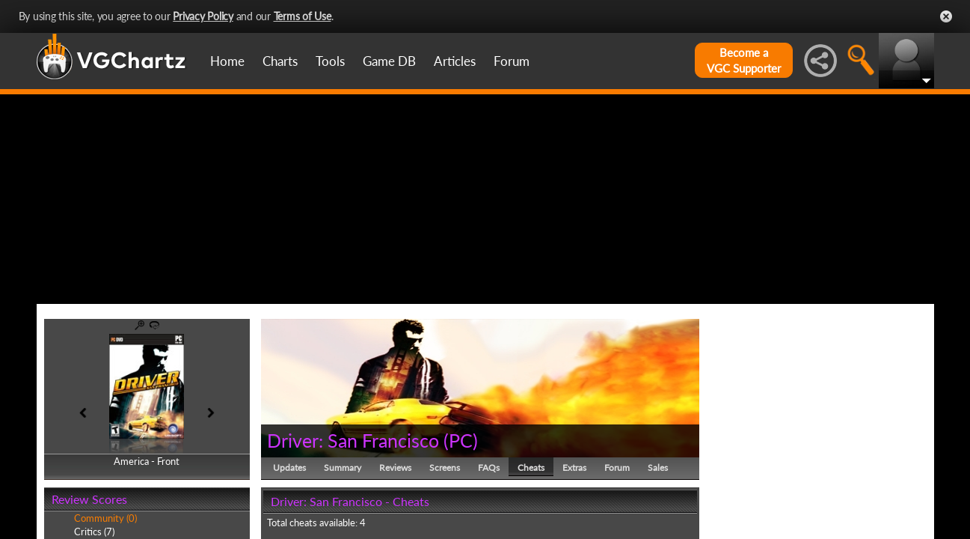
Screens (444, 467)
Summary (342, 467)
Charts (280, 61)
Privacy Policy (203, 16)
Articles (455, 61)
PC (461, 440)
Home (227, 61)
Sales (658, 467)
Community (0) (105, 518)
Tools (330, 61)
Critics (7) (94, 532)
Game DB (389, 61)
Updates (289, 467)
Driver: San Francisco (353, 440)
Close (946, 16)
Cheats (531, 467)
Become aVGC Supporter (744, 60)
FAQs (489, 467)
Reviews (395, 467)
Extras (574, 467)
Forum (511, 61)
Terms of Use (302, 16)
